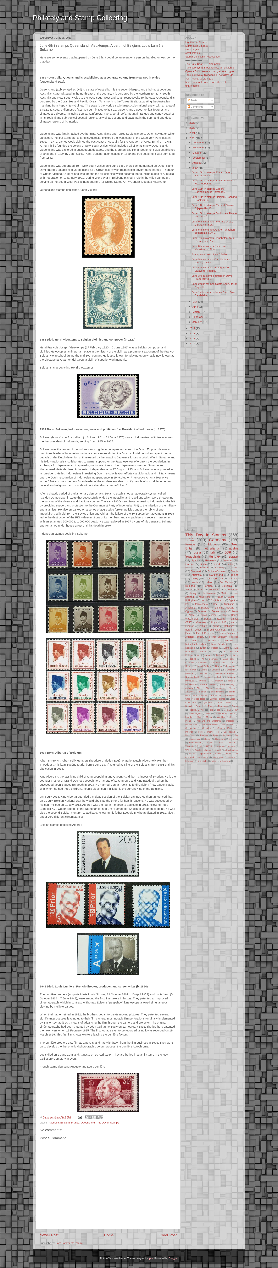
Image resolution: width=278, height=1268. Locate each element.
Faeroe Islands (219, 611)
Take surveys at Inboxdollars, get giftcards (209, 67)
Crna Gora (190, 702)
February (198, 316)
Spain (194, 560)
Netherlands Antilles (224, 673)
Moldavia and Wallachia (209, 721)
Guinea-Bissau (216, 571)
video (213, 761)
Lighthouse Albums (196, 42)
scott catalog (192, 53)
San (236, 735)
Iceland (209, 582)
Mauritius (220, 717)
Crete (232, 699)
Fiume (188, 633)
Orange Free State (212, 677)
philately (189, 688)
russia (196, 552)
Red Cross (190, 735)
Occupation (190, 728)
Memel (232, 717)
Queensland (88, 1122)
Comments (195, 106)
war (233, 622)
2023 (192, 122)
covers (192, 753)
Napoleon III (191, 724)
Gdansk (195, 640)
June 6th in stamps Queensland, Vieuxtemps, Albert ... (210, 248)
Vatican (204, 567)
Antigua (203, 626)
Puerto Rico (213, 732)
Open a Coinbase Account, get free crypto (209, 71)
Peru (200, 732)
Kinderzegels (195, 713)
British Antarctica (216, 629)
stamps (231, 757)
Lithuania (216, 670)
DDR (227, 552)
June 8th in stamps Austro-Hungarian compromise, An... (213, 231)
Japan (231, 597)
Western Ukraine (203, 750)
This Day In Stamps (107, 1122)
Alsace (232, 688)
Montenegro (201, 604)
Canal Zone (229, 659)
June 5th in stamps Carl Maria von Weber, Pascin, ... (211, 261)
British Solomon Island (196, 695)
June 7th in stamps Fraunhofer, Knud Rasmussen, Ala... (213, 240)
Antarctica (190, 692)
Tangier (209, 742)
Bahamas (229, 626)
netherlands (211, 548)
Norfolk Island (228, 724)
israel (214, 615)
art (198, 655)
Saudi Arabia (195, 739)
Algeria (209, 688)
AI (203, 659)
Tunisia (231, 681)
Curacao (189, 666)
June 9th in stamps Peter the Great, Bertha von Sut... (212, 223)
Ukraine (233, 578)
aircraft (218, 750)
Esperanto (223, 706)
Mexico (224, 593)
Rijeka (215, 735)
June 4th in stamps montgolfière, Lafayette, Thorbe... (211, 269)
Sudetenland (195, 742)
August (196, 162)
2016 (192, 343)
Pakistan (189, 732)
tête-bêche (203, 761)
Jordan (227, 710)
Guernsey (201, 622)
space (193, 659)
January (197, 321)
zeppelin (189, 626)
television (189, 761)
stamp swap (218, 757)
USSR (209, 746)
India (230, 564)
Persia (214, 648)
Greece (189, 564)
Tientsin (231, 742)
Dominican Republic (194, 706)
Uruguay (220, 746)
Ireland (234, 574)
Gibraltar (211, 640)
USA (189, 540)
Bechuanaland (217, 692)
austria (233, 548)
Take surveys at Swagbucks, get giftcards (209, 75)
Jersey (192, 593)
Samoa (203, 615)
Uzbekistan (190, 684)
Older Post (168, 1235)
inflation (218, 753)
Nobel (192, 615)
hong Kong (205, 597)
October (197, 152)
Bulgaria (190, 585)
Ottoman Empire (225, 728)
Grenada (228, 640)
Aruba (216, 626)
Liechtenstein (209, 593)
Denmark (196, 571)
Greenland (214, 589)
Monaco (213, 544)
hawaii (208, 655)
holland (220, 655)
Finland (219, 597)
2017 (192, 338)
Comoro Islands (218, 662)
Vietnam (231, 746)
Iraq (218, 710)
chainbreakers (231, 750)
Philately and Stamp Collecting (80, 18)
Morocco (230, 721)
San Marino (226, 582)
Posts (192, 100)
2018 (192, 333)
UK (224, 651)
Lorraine (189, 717)
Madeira (189, 673)
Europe (235, 706)
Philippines (191, 600)
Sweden (227, 560)
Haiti (210, 710)
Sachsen (226, 735)
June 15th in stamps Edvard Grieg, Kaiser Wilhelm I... (212, 174)
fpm (150, 1258)
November (198, 147)
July (236, 710)
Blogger (173, 1258)
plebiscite (233, 655)
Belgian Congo (193, 629)
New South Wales (209, 724)
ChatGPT (189, 662)
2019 (192, 328)
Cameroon (230, 695)
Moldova (203, 673)
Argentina (190, 607)
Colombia (202, 662)
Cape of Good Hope (195, 699)
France (75, 1122)
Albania (189, 589)
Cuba (232, 662)
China (201, 589)
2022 (192, 127)
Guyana (219, 666)
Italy (213, 552)
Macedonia (230, 670)
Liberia (204, 670)
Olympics (206, 728)
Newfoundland (192, 677)
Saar (215, 604)
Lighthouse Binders (196, 45)
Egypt (232, 600)
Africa (199, 688)
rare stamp (203, 757)
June (195, 168)
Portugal (208, 585)
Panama (231, 677)
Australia (54, 1122)
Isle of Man (190, 670)
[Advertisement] (107, 29)
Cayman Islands (217, 699)
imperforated (205, 753)
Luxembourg (232, 589)
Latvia (207, 713)
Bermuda (213, 659)
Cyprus (189, 611)
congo (232, 684)
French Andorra (204, 666)
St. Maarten (217, 681)
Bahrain (202, 692)
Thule (220, 742)
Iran (187, 604)
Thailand (202, 651)
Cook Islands (218, 600)
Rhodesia (204, 735)
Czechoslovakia (214, 578)
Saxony (207, 739)
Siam (226, 648)
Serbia (234, 571)
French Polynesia (205, 633)
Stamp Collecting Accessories (202, 56)
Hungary (215, 556)
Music (235, 611)
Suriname (229, 604)
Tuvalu (214, 651)
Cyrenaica (207, 702)
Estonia (221, 618)
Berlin (203, 564)
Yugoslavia (192, 556)
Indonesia (230, 666)
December (198, 142)
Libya (214, 622)
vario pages (192, 49)
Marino (209, 717)
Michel (188, 721)
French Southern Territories (223, 637)
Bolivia (232, 692)
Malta (199, 717)
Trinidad (189, 746)
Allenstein (220, 688)
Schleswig (220, 739)
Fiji (232, 629)
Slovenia (227, 585)
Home (109, 1235)
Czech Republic (226, 702)
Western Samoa (207, 684)
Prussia (202, 681)
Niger (203, 648)
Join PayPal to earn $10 (199, 78)
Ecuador (202, 611)
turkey (194, 578)
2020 (192, 138)
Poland (189, 567)
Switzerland (216, 574)
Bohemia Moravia (224, 607)
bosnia (194, 582)
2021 (192, 133)
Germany (217, 540)
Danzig (208, 618)
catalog (222, 684)
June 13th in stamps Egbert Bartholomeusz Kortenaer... (209, 190)
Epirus (211, 706)
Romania (210, 560)
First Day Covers (196, 710)
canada (217, 564)
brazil (204, 600)
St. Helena (233, 739)
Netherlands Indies (195, 644)
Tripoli (199, 746)
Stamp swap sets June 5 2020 (209, 254)
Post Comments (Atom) (69, 1243)
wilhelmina (225, 761)
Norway (219, 567)
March (196, 311)
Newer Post (49, 1235)
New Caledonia (219, 644)
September (199, 157)
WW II (188, 750)
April (195, 306)
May (195, 301)
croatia (234, 567)
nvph (228, 753)
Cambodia (216, 695)
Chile (224, 615)
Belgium (65, 1122)
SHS (223, 622)
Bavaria (205, 607)
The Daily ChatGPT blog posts (202, 64)
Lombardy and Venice (224, 713)
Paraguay (189, 681)
